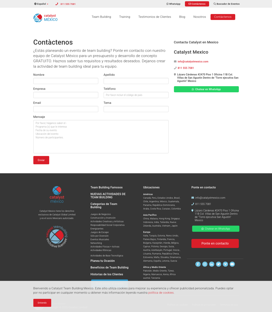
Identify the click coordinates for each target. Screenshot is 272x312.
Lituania (147, 253)
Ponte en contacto (215, 243)
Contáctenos (223, 17)
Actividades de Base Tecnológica (106, 255)
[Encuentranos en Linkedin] (211, 264)
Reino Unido (172, 235)
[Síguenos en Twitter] (218, 264)
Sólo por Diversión (99, 236)
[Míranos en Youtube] (232, 264)
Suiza (171, 246)
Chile (145, 201)
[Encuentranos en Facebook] (198, 264)
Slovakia (164, 257)
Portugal (167, 250)
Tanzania (155, 278)
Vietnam (166, 226)
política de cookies (161, 293)
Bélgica (174, 243)
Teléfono (110, 89)
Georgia (163, 246)
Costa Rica (155, 208)
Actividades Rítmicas (100, 250)
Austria (146, 250)
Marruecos (156, 274)
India (156, 222)
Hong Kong (164, 218)
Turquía (153, 235)
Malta (156, 257)
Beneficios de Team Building (109, 267)
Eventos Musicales (99, 239)
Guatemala (173, 201)
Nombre (39, 74)
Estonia (161, 235)
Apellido (109, 74)
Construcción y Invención (103, 218)
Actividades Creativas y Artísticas (107, 221)
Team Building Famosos (106, 187)
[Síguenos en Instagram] (204, 264)
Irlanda (166, 243)
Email (37, 103)
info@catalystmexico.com (193, 61)
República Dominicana (163, 205)
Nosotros (199, 17)
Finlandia (161, 239)
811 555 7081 (68, 4)
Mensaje (39, 117)
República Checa (170, 253)
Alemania (148, 261)
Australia (156, 226)
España (157, 261)
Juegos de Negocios (100, 214)
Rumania (156, 253)
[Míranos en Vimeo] (225, 264)
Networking (96, 243)
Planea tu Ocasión (102, 261)
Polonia (155, 246)
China (146, 218)
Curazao (166, 208)
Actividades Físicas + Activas (104, 246)
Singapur (175, 218)
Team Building (101, 17)
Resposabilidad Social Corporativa (107, 225)
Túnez (171, 271)
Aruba (146, 208)
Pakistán (147, 271)
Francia (170, 239)
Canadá (147, 198)
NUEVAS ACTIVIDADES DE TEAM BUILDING (108, 195)
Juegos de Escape (99, 232)
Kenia (166, 274)
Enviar (41, 160)
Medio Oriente (160, 271)
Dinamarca (175, 257)
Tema (107, 103)
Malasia (154, 218)
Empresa (39, 89)
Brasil (177, 198)
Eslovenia (148, 257)
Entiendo (42, 303)
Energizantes (96, 228)
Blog (182, 17)
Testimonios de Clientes (154, 17)
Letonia (165, 261)
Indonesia (148, 222)
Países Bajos (149, 239)
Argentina (154, 201)
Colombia (176, 208)
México (163, 201)
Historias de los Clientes (106, 274)
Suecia (173, 261)
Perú (154, 198)
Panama (147, 205)
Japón (174, 226)
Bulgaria (147, 243)
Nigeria (146, 274)
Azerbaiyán (156, 250)
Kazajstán (157, 243)
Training (124, 17)
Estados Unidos (165, 198)
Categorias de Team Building (103, 205)
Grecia (176, 250)
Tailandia (164, 222)
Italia (145, 235)
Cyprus (146, 246)
